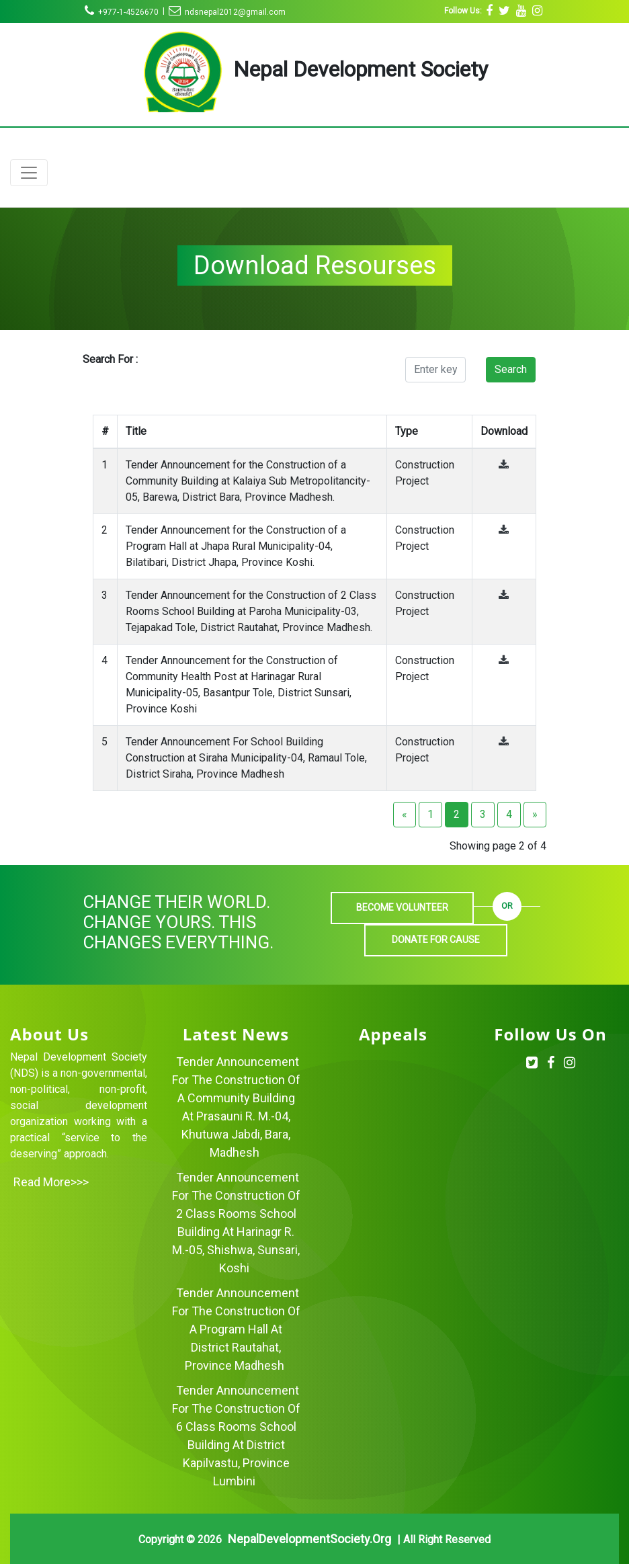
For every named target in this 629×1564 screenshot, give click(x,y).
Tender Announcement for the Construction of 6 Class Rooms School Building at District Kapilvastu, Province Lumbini (236, 1435)
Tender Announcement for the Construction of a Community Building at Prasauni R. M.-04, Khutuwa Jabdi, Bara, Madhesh (236, 1107)
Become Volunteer (402, 907)
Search (511, 369)
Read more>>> (51, 1182)
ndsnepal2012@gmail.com (227, 12)
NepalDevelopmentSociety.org (309, 1539)
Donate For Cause (436, 939)
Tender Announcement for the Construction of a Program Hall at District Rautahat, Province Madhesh (236, 1329)
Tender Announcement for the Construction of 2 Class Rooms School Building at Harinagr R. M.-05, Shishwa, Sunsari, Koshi (236, 1222)
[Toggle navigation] (29, 172)
